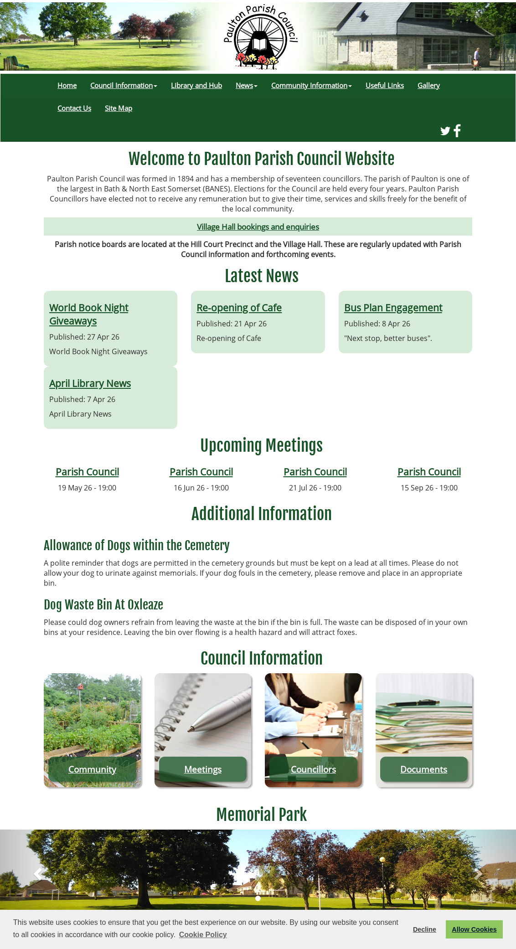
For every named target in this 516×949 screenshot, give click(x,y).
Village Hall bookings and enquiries (258, 226)
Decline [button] (424, 929)
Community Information (311, 85)
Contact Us (74, 108)
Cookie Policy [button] (203, 935)
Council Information (123, 85)
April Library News (90, 383)
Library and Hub (196, 85)
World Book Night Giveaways (88, 314)
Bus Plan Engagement (393, 307)
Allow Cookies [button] (474, 929)
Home (67, 85)
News (247, 85)
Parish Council (87, 471)
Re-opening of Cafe (239, 307)
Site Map (118, 108)
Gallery (429, 85)
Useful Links (385, 85)
